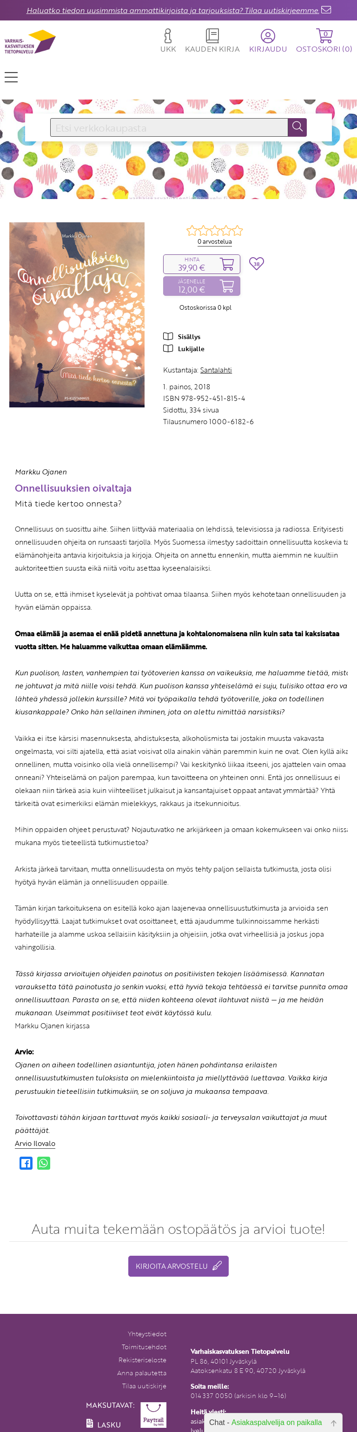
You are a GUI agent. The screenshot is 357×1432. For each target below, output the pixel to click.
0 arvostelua (215, 241)
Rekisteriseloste (142, 1360)
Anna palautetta (141, 1373)
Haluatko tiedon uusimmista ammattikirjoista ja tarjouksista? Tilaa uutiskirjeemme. (172, 10)
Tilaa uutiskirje (144, 1386)
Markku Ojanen (40, 471)
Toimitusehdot (144, 1347)
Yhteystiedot (147, 1334)
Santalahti (216, 370)
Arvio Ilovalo (35, 1143)
